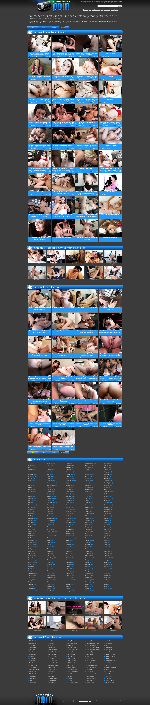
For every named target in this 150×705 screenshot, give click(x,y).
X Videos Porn (110, 682)
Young (106, 588)
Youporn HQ (56, 629)
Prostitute (87, 553)
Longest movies (105, 10)
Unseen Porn (113, 614)
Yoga (105, 586)
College (49, 480)
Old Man (87, 502)
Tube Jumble (75, 614)
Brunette (30, 562)
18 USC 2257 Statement (83, 701)
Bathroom (30, 505)
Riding (87, 571)
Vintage (106, 560)
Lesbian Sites (90, 680)
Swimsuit (106, 509)
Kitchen (68, 558)
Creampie (49, 496)
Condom (49, 487)
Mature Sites (109, 658)
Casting (30, 580)
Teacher (106, 518)
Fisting (49, 584)
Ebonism (50, 674)
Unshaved (106, 553)
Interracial (68, 538)
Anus (29, 483)
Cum (48, 500)
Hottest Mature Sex (91, 674)
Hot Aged (89, 669)
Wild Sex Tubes (37, 263)
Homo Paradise (90, 663)
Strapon (106, 496)
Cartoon (30, 575)
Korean (68, 560)
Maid (67, 586)
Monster (87, 480)
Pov (86, 542)
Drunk (48, 540)
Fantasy (49, 564)
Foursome (68, 469)
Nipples (87, 489)
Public (86, 555)
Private (87, 549)
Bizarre (30, 533)
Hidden (68, 516)
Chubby (49, 463)
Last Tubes (75, 279)
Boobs (29, 551)
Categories (114, 10)
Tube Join (75, 263)
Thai (105, 524)
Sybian (106, 513)
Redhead (87, 564)
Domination (50, 535)
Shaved (87, 586)
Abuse (90, 701)
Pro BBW (108, 665)
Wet (105, 573)
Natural (87, 487)
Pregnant (87, 544)
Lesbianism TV (90, 676)
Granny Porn (89, 658)
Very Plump (109, 669)
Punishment (88, 558)
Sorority (106, 478)
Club (48, 474)
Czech (48, 509)
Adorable (30, 467)
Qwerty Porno (56, 614)
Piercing (87, 531)
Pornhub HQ (94, 279)
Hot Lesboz (89, 671)
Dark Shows (51, 671)
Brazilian (30, 555)
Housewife (69, 522)
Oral (86, 505)
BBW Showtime (71, 663)
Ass (29, 489)
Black (29, 535)
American (30, 476)
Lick (67, 577)
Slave (105, 469)
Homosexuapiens (91, 667)
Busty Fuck (79, 17)
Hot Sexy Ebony (71, 647)
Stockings (106, 494)
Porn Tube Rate (52, 649)
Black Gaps (51, 667)
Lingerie (68, 580)
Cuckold (49, 498)
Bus (29, 569)
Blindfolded (31, 540)
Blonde (30, 542)
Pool (86, 538)
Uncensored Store (94, 614)
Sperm (106, 485)
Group (67, 502)
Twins (105, 542)
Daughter (49, 516)
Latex (67, 566)
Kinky (67, 553)
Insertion (68, 535)
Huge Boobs (72, 15)
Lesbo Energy (90, 682)
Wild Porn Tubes (37, 629)
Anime (29, 480)
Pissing (87, 533)
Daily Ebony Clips (53, 669)
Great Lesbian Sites (91, 660)
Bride (29, 558)
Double (49, 538)
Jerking (68, 549)
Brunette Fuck (63, 15)
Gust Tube (51, 643)
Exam (48, 551)
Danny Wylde (64, 23)
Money (87, 478)
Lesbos (107, 645)
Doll (48, 533)
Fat (48, 566)
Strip (105, 500)
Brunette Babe (113, 15)
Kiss (67, 555)
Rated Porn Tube (52, 652)
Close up (49, 469)
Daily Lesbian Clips (72, 671)
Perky (86, 527)
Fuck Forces (113, 279)
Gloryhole (68, 496)
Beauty (30, 513)
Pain (86, 516)
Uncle (105, 546)
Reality (87, 562)
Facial (48, 560)
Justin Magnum (58, 21)
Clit (48, 467)
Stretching (107, 498)
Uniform (106, 551)
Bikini (29, 529)
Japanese (68, 544)
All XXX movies (56, 263)
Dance (48, 513)
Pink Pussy (86, 21)
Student (106, 502)
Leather (68, 571)
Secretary (87, 582)
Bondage (30, 549)
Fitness (49, 586)
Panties (87, 518)
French (68, 472)
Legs (67, 573)
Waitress (106, 566)
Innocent (68, 533)
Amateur (30, 472)
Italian (67, 540)
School (87, 577)
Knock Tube (51, 647)
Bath (29, 502)
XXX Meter (109, 676)
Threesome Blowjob (36, 18)
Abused (30, 465)
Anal (29, 478)
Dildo (48, 524)
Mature (87, 465)
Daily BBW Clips (72, 669)
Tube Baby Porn (52, 660)
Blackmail (30, 538)
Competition (50, 483)
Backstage (30, 500)
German (68, 485)
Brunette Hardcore (92, 15)
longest (54, 27)
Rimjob (87, 573)
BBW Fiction (71, 658)
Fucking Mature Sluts (92, 645)
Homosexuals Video (91, 665)
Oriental (87, 511)
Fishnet (49, 582)
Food (67, 463)
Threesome (107, 527)
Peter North (103, 21)
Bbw (29, 507)
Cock (48, 476)
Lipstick (68, 582)
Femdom (49, 571)
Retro (86, 566)
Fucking (68, 474)
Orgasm (87, 507)
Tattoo (105, 516)
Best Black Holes (53, 665)
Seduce (87, 584)
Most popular (87, 10)
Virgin (105, 562)
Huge (67, 524)
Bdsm (29, 509)
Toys (105, 535)
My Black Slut (71, 654)
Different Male (71, 678)
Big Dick (30, 524)
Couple (49, 491)
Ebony (48, 542)
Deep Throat (50, 518)
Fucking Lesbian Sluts (92, 641)
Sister (105, 465)
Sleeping (106, 472)
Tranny (106, 538)
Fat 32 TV (70, 674)
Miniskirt (87, 474)
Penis (86, 524)
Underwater (107, 549)
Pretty (86, 546)
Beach (29, 511)
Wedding (106, 571)
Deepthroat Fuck (48, 18)
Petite (86, 529)
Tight (105, 529)
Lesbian (68, 575)
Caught (30, 582)
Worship (106, 582)
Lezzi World (109, 652)
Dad (48, 511)
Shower (106, 463)
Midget (87, 469)
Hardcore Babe (81, 15)
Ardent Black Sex (53, 663)
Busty (29, 571)
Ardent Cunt (94, 263)
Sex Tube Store (52, 656)
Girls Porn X (109, 678)
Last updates (96, 10)
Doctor (49, 529)
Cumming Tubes (71, 667)
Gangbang (68, 480)
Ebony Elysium (52, 678)
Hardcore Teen (105, 17)
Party (86, 522)
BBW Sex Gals (71, 660)
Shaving (87, 588)
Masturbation (88, 463)
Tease (105, 520)
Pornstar (87, 540)
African (30, 469)
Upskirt (106, 555)
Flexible (49, 591)
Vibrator (106, 558)
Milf (86, 472)
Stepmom (106, 491)
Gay (67, 483)
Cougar (49, 489)
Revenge (87, 569)
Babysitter (30, 498)
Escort (48, 549)
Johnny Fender (35, 23)
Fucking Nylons (90, 652)
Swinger (106, 511)
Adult (94, 629)
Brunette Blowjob (39, 15)
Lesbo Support (109, 643)
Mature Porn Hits (110, 654)
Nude (86, 491)
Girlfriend (68, 489)
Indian (67, 531)
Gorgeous (68, 498)
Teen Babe (57, 18)
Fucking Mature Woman (92, 649)
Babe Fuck (43, 17)
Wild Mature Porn (110, 674)
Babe (29, 496)
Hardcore (68, 511)
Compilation (50, 485)
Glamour (68, 491)
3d (28, 463)
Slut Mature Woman (111, 667)
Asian (29, 487)
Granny (68, 500)
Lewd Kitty (109, 647)
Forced (68, 467)
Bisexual (30, 531)
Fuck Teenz (89, 654)
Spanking (106, 483)
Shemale (87, 591)
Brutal (29, 564)
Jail (67, 542)
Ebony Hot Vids (52, 682)
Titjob (105, 531)
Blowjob (30, 544)
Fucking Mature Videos (92, 647)
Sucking (106, 505)
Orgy (86, 509)
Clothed (49, 472)
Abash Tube (75, 629)
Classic (49, 465)
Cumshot (49, 502)
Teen (105, 522)
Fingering (49, 577)
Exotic (48, 553)
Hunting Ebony (71, 652)
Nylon (86, 496)
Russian (87, 575)
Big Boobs (31, 518)
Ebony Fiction (52, 680)
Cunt (48, 505)
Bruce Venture (77, 21)
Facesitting (50, 558)
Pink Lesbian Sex (110, 660)
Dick (48, 522)
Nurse (86, 494)
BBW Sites (70, 665)
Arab (29, 485)
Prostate (87, 551)
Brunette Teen (34, 17)
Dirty (48, 527)
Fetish (48, 573)
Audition (30, 491)
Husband (68, 529)
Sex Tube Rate (52, 654)
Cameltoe (30, 573)
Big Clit (30, 520)
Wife (105, 577)
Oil (86, 500)
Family (49, 562)
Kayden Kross (44, 23)
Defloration (50, 520)
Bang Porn (113, 263)
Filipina (49, 575)
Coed (48, 478)
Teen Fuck (51, 17)
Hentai (67, 513)
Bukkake (30, 566)
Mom (86, 476)
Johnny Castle (47, 21)
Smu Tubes (51, 658)
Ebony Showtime (72, 643)
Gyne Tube (51, 645)
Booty (29, 553)
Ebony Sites (70, 645)
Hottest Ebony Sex (72, 649)
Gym (67, 505)
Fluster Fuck (56, 279)
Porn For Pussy (110, 680)
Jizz (67, 551)
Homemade (69, 518)
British (29, 560)
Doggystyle (50, 531)
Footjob (68, 465)
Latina (67, 569)
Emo (48, 544)
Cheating (30, 588)
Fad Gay (69, 680)
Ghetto (68, 487)
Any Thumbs (113, 629)
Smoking (106, 474)
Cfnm (29, 586)
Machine (68, 584)
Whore (106, 575)
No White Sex (71, 656)
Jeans (67, 546)
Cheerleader (31, 591)
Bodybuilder (31, 546)
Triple (105, 540)
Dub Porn (37, 279)
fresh (43, 27)
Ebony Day (51, 676)
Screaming (88, 580)
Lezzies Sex (109, 649)
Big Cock (30, 522)
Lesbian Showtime (91, 678)
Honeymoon (69, 520)
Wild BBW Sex (110, 671)
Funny (67, 476)
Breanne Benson (113, 21)
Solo (105, 476)
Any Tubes (51, 641)
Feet (48, 569)
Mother (87, 483)
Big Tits (30, 527)
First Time (49, 580)
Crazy (48, 494)
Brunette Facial (60, 17)
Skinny (106, 467)
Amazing (30, 474)
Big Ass (30, 516)
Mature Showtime (110, 656)
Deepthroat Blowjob (52, 15)
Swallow (106, 507)
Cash (29, 577)
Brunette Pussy (70, 17)
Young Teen (96, 17)
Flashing (49, 588)
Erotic (48, 546)
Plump (86, 535)
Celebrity (30, 584)
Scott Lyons (95, 21)
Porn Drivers (37, 614)
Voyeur (106, 564)
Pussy (86, 560)
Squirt (105, 489)
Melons (87, 467)
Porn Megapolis (110, 663)
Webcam (106, 569)
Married (68, 588)
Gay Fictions (89, 656)
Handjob (68, 509)
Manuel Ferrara (55, 23)
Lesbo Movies (109, 641)
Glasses (68, 494)
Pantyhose (87, 520)
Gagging (68, 478)
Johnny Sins (39, 21)
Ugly (105, 544)
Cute (48, 507)
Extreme (49, 555)
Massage (68, 591)
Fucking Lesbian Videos (92, 643)
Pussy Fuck (88, 17)
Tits (105, 533)
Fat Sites (69, 676)
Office (86, 498)
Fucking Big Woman (73, 682)
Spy (105, 487)
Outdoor (87, 513)
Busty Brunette (103, 15)
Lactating (68, 562)
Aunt (29, 494)
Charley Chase (67, 21)
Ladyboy (68, 564)
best (33, 27)
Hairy (67, 507)
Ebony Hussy (71, 641)
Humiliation (69, 527)
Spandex (106, 480)
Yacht (105, 584)
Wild (105, 580)
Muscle (87, 485)
